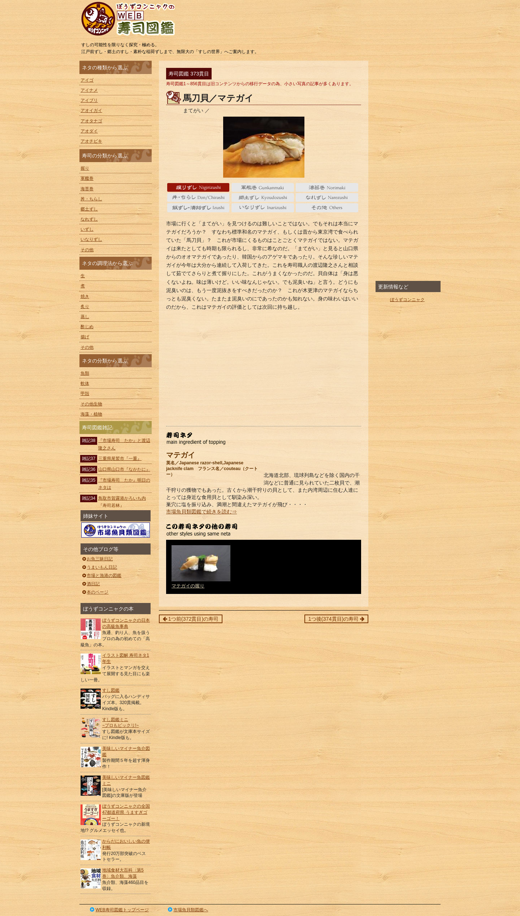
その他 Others (327, 207)
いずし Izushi (198, 207)
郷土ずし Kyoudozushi (262, 197)
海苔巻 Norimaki (327, 187)
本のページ (94, 592)
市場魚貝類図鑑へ (187, 909)
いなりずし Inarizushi (262, 207)
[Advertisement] (263, 368)
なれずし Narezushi (327, 197)
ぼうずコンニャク (407, 299)
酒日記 (90, 583)
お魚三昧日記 (97, 558)
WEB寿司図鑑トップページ (119, 909)
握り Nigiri (198, 187)
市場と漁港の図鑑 (101, 575)
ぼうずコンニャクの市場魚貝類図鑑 (115, 530)
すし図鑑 (111, 690)
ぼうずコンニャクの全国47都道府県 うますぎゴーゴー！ (126, 812)
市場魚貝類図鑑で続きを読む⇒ (201, 512)
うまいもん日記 (99, 567)
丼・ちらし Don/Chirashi (198, 197)
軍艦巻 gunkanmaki (262, 187)
